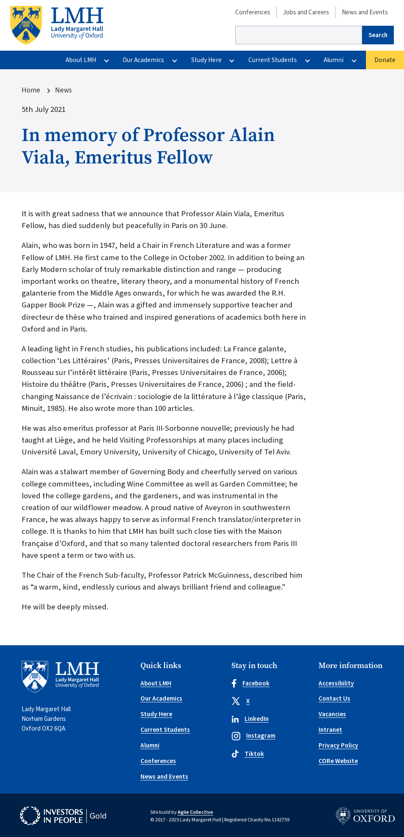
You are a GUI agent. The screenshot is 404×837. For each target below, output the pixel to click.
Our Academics (143, 60)
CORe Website (338, 761)
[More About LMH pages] (106, 60)
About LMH (81, 60)
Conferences (252, 12)
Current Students (272, 60)
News (63, 90)
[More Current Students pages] (307, 60)
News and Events (365, 12)
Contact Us (334, 698)
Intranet (330, 729)
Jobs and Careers (306, 12)
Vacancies (332, 714)
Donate (385, 60)
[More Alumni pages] (354, 60)
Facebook (250, 683)
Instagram (253, 735)
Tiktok (247, 753)
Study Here (206, 60)
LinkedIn (250, 718)
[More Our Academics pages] (175, 60)
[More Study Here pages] (232, 60)
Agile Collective (195, 812)
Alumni (334, 60)
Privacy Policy (338, 745)
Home (31, 90)
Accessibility (336, 683)
